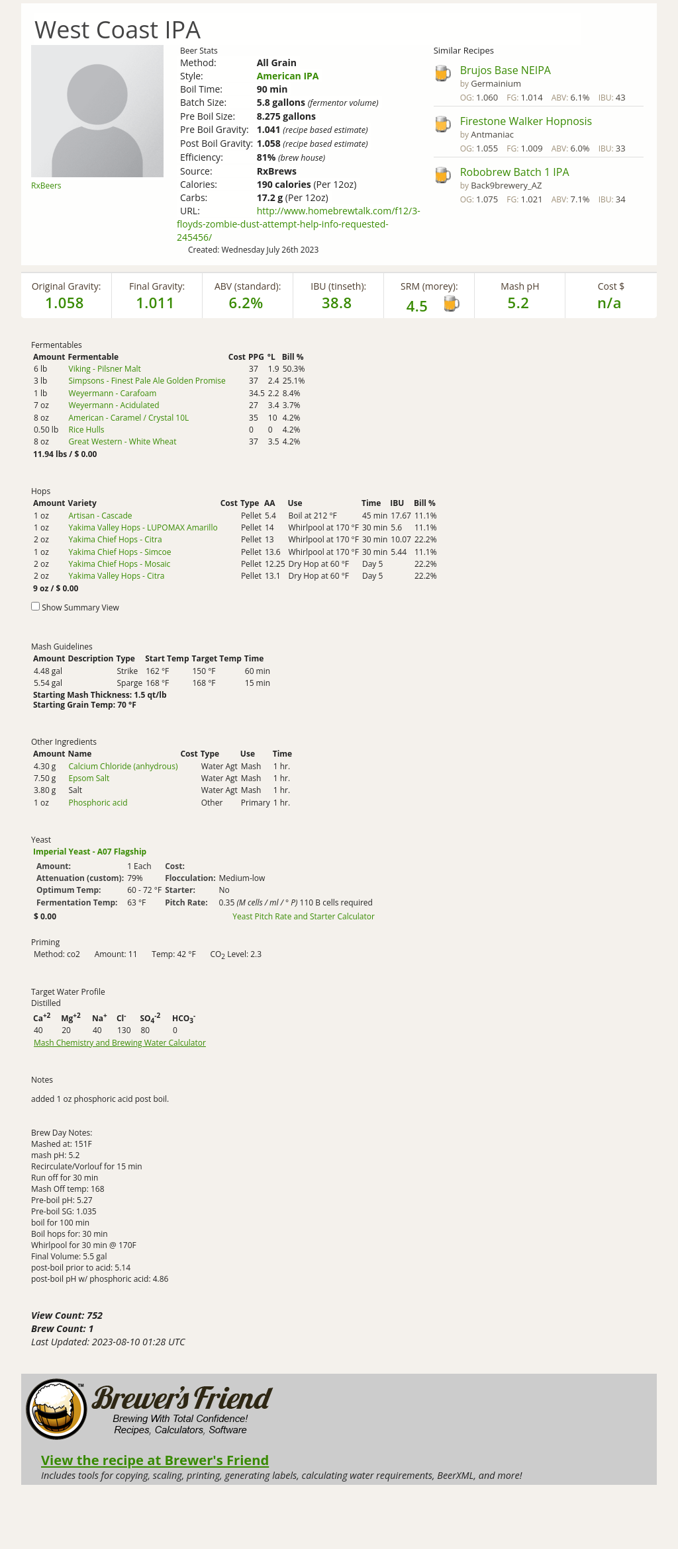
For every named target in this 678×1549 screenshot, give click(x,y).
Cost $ (611, 286)
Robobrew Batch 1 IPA (514, 172)
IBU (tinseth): (338, 286)
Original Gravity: (66, 286)
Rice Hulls (86, 429)
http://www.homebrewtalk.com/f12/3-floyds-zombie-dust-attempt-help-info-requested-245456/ (298, 223)
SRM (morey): (429, 286)
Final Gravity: (157, 286)
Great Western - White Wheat (122, 441)
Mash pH (520, 286)
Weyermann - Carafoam (112, 393)
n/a (609, 302)
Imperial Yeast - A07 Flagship (89, 851)
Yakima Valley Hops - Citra (116, 575)
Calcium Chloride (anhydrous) (122, 766)
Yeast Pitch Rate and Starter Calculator (303, 916)
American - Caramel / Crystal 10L (128, 417)
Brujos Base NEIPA (505, 70)
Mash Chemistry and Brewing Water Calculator (120, 1043)
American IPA (288, 75)
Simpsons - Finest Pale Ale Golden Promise (146, 380)
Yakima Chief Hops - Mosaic (119, 563)
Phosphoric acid (97, 802)
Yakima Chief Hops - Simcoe (119, 552)
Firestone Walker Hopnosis (526, 121)
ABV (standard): (248, 286)
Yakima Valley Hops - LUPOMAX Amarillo (142, 527)
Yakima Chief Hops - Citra (115, 539)
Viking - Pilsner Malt (104, 368)
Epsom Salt (88, 778)
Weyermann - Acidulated (113, 405)
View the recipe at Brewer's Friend (155, 1459)
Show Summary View (80, 607)
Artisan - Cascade (100, 515)
